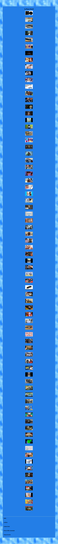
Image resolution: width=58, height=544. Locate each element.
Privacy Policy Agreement (9, 530)
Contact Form (7, 526)
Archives (5, 522)
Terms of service (7, 534)
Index (5, 518)
